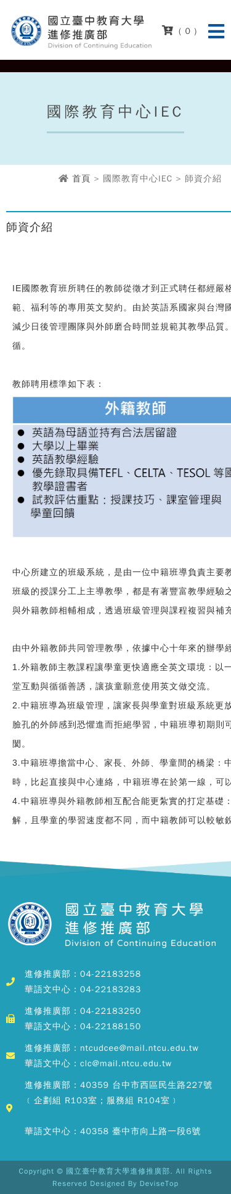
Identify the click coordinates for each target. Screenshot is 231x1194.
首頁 (81, 178)
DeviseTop (159, 1183)
